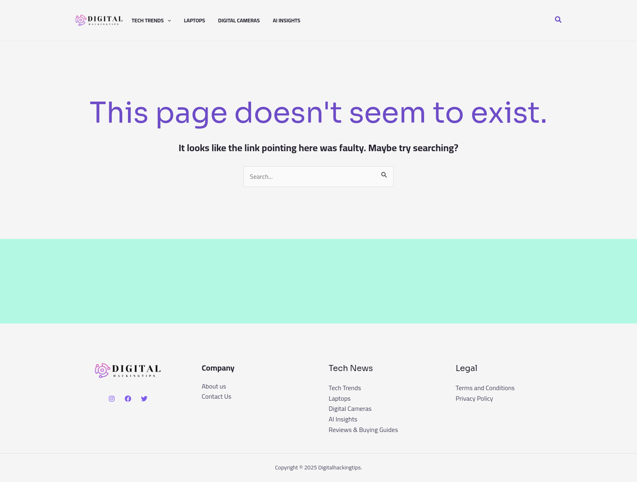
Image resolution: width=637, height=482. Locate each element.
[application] (167, 20)
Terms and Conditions (485, 388)
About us (214, 386)
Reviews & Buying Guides (363, 429)
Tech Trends (151, 20)
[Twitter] (144, 398)
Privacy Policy (474, 398)
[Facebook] (128, 398)
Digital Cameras (239, 20)
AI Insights (286, 20)
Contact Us (217, 396)
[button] (558, 20)
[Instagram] (111, 398)
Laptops (194, 20)
